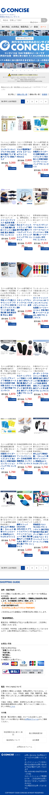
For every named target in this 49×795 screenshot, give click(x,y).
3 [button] (20, 70)
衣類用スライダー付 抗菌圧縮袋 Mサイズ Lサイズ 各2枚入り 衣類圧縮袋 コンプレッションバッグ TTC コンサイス (8, 456)
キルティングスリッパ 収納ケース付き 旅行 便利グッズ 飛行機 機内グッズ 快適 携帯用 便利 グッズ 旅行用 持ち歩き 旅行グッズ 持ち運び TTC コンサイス (25, 381)
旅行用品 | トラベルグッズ (22, 87)
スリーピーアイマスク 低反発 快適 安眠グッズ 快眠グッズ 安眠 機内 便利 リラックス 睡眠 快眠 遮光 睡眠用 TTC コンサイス (8, 225)
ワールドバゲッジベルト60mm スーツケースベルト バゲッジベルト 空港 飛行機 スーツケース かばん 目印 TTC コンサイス (41, 227)
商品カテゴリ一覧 (7, 87)
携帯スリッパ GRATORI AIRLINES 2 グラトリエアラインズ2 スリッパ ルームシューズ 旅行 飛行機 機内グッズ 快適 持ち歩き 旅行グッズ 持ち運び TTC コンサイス (25, 531)
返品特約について (13, 740)
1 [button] (12, 70)
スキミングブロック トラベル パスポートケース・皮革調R (25, 298)
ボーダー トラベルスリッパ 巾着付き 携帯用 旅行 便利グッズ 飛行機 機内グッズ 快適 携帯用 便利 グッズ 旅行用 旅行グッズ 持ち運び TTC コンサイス (41, 378)
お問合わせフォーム (24, 747)
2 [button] (16, 70)
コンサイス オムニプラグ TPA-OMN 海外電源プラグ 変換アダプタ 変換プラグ (8, 150)
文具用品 (15, 27)
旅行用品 (6, 27)
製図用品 (24, 27)
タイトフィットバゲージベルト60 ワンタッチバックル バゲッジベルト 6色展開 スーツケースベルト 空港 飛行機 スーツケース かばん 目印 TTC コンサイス (41, 303)
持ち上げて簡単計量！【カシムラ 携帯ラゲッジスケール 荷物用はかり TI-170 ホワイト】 (8, 527)
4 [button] (24, 70)
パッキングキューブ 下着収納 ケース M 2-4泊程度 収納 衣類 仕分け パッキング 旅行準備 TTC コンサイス (8, 378)
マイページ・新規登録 (34, 27)
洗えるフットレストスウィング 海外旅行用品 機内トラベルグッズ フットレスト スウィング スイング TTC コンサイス (25, 227)
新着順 (44, 94)
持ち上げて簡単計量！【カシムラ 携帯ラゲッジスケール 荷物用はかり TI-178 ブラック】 (41, 454)
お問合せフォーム (31, 719)
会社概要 (35, 740)
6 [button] (32, 70)
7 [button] (36, 70)
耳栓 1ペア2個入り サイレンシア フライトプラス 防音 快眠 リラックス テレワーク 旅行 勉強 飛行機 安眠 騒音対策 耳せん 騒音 (8, 301)
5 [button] (28, 70)
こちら (12, 706)
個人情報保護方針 (36, 733)
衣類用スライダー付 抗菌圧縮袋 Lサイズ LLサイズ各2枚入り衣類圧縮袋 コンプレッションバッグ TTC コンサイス (41, 154)
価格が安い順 (22, 94)
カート (43, 27)
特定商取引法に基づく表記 (13, 733)
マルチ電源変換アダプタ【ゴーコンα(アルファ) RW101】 (25, 149)
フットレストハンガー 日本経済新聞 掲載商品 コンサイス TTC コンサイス (25, 454)
